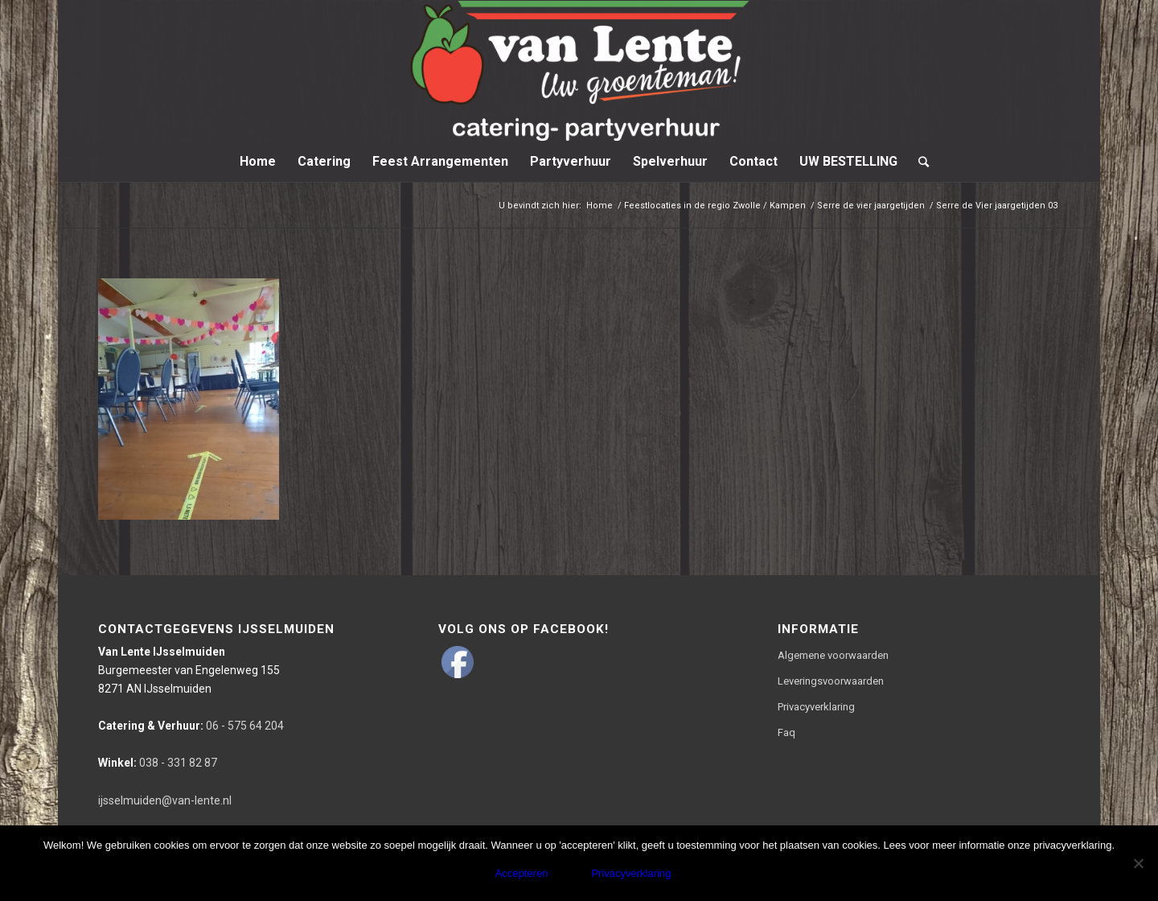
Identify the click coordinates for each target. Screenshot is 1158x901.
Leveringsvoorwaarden (831, 681)
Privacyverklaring (816, 707)
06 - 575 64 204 (191, 725)
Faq (786, 732)
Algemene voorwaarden (833, 655)
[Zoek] (918, 162)
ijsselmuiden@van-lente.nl (165, 800)
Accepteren (521, 873)
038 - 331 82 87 (157, 762)
